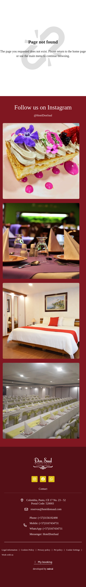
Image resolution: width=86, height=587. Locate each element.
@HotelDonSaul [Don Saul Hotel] (43, 115)
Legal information (9, 550)
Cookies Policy (27, 550)
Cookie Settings (73, 550)
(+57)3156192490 (48, 517)
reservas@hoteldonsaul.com (46, 509)
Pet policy (58, 550)
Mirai (50, 568)
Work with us (7, 555)
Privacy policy (44, 550)
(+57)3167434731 (49, 523)
